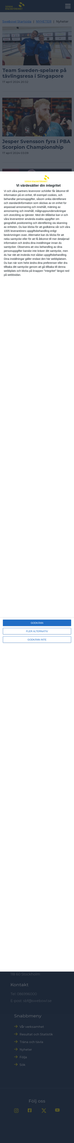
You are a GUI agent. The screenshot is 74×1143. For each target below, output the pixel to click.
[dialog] (37, 571)
